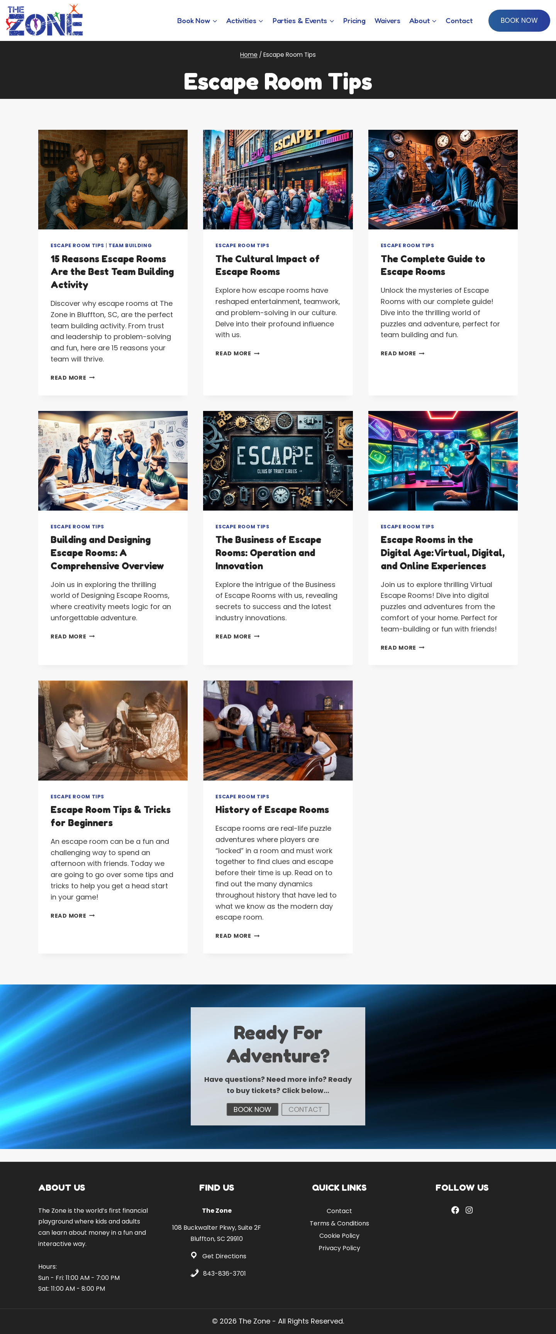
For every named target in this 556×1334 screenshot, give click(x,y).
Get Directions (224, 1256)
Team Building (130, 245)
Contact (459, 20)
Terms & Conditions (339, 1223)
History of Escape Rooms (273, 822)
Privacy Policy (339, 1248)
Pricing (354, 20)
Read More (73, 378)
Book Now (519, 20)
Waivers (387, 20)
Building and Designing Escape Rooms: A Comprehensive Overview (109, 552)
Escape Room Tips (77, 245)
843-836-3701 (224, 1273)
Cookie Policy (339, 1235)
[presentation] (113, 179)
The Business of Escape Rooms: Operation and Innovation (270, 552)
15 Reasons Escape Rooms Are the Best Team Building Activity (110, 272)
